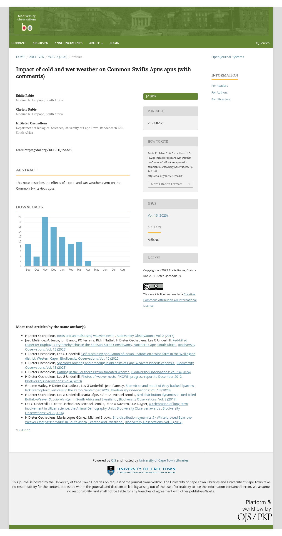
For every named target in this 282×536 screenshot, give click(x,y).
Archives (40, 43)
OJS (113, 460)
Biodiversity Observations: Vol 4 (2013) (53, 381)
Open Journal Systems (228, 57)
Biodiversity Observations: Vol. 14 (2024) (161, 372)
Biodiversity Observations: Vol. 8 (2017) (145, 335)
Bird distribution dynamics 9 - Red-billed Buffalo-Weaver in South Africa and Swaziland (110, 397)
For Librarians (221, 99)
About (94, 43)
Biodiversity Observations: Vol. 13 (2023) (141, 390)
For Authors (220, 92)
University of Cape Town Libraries (163, 460)
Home (20, 57)
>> (28, 429)
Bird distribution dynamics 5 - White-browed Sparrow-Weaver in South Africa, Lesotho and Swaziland (108, 419)
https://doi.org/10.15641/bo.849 (48, 150)
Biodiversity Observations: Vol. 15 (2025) (90, 358)
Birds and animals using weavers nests (86, 335)
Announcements (68, 43)
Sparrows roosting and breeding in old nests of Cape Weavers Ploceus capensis (116, 363)
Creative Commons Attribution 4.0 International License (170, 300)
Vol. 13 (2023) (57, 57)
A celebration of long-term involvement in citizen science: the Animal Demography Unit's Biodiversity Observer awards (106, 406)
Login (114, 43)
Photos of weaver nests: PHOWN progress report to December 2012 (131, 376)
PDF (153, 96)
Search (263, 43)
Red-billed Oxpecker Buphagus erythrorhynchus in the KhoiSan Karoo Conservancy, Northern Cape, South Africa (106, 342)
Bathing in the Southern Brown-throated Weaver (93, 372)
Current (19, 43)
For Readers (220, 86)
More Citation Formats (166, 184)
